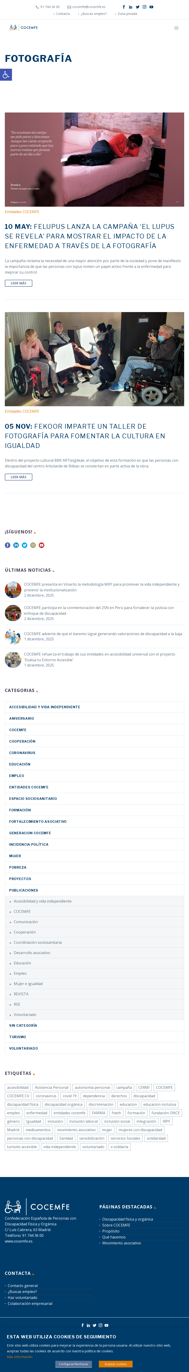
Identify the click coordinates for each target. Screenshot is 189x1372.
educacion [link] (128, 1104)
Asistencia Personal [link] (51, 1087)
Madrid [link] (13, 1129)
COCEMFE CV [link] (18, 1095)
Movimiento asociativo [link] (121, 1243)
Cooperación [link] (22, 741)
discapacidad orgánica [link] (63, 1104)
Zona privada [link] (127, 13)
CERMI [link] (144, 1087)
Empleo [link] (16, 776)
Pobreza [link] (18, 867)
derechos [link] (119, 1095)
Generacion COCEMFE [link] (30, 833)
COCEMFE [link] (18, 730)
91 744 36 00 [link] (50, 7)
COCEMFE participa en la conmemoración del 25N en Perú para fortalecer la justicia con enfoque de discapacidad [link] (99, 610)
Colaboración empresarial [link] (30, 1303)
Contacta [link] (63, 13)
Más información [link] (19, 1356)
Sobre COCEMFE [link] (116, 1225)
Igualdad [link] (33, 1121)
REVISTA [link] (21, 993)
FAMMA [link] (98, 1112)
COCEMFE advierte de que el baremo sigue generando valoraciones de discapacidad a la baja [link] (103, 633)
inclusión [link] (55, 1121)
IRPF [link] (166, 1121)
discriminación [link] (101, 1104)
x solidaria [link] (119, 1146)
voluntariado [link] (93, 1146)
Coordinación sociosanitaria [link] (38, 942)
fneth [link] (116, 1112)
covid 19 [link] (70, 1095)
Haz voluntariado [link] (22, 1297)
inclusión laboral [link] (83, 1121)
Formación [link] (20, 810)
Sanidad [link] (66, 1138)
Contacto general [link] (23, 1285)
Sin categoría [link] (23, 1025)
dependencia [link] (94, 1095)
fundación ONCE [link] (166, 1112)
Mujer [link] (15, 856)
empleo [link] (13, 1112)
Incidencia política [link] (28, 844)
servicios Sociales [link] (125, 1138)
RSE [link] (17, 1004)
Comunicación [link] (26, 921)
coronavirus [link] (22, 753)
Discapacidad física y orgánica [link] (127, 1219)
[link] (6, 75)
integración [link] (146, 1121)
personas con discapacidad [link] (30, 1138)
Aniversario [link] (21, 718)
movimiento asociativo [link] (76, 1129)
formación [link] (136, 1112)
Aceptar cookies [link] (116, 1364)
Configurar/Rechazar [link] (73, 1364)
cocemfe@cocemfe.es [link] (89, 7)
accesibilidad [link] (17, 1087)
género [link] (13, 1121)
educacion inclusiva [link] (159, 1104)
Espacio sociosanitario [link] (33, 799)
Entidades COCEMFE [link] (22, 211)
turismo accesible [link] (22, 1146)
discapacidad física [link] (22, 1104)
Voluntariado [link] (25, 1014)
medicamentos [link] (38, 1129)
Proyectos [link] (20, 879)
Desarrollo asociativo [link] (32, 952)
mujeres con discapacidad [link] (140, 1129)
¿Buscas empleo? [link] (94, 13)
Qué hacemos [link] (114, 1237)
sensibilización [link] (91, 1138)
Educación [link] (19, 764)
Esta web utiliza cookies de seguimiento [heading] (61, 1336)
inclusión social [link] (117, 1121)
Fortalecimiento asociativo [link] (38, 821)
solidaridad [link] (156, 1138)
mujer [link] (107, 1129)
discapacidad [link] (144, 1095)
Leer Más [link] (18, 283)
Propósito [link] (111, 1231)
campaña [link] (124, 1087)
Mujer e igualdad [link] (28, 983)
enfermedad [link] (36, 1112)
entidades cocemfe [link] (70, 1112)
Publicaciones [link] (23, 890)
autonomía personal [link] (92, 1087)
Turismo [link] (17, 1037)
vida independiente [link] (59, 1146)
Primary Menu (176, 28)
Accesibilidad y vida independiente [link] (44, 707)
